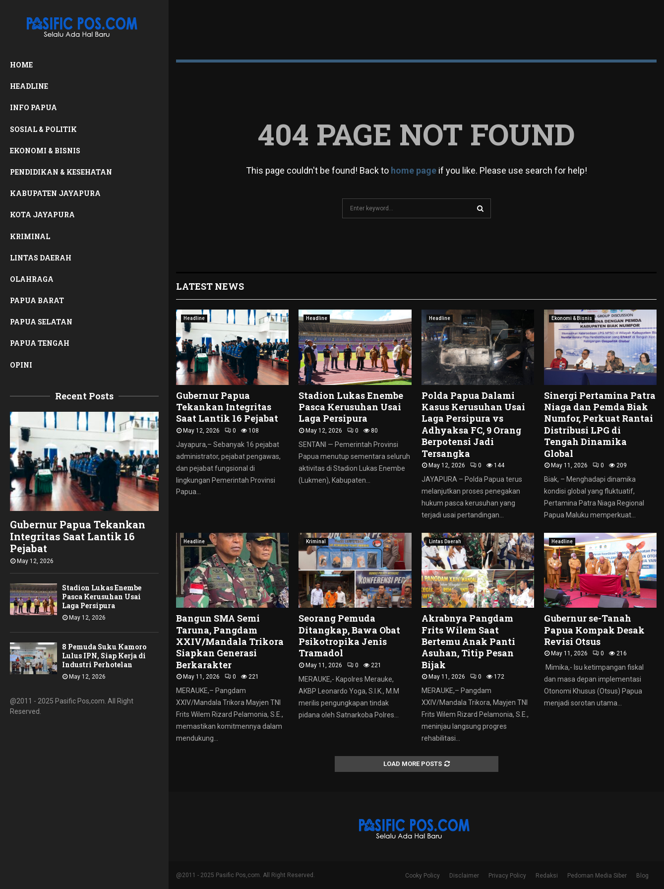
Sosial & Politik (43, 129)
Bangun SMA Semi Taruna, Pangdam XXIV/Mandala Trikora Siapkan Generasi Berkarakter (230, 641)
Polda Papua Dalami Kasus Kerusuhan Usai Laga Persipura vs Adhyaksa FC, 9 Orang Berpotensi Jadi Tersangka (473, 424)
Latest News (210, 286)
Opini (21, 365)
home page (413, 170)
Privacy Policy (507, 875)
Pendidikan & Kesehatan (61, 172)
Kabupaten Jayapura (55, 193)
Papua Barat (37, 300)
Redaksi (547, 875)
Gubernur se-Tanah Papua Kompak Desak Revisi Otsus (594, 629)
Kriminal (30, 236)
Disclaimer (464, 875)
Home (21, 64)
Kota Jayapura (42, 214)
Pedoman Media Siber (597, 875)
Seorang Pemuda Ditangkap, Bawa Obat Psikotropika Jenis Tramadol (349, 635)
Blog (642, 875)
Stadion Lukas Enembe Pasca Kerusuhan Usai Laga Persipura (101, 596)
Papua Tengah (39, 343)
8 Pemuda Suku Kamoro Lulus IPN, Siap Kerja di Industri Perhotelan (104, 655)
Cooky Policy (422, 875)
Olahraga (32, 279)
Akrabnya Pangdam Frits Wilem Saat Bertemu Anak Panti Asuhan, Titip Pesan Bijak (468, 641)
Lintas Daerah (40, 257)
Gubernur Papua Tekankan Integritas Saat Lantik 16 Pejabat (77, 536)
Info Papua (33, 107)
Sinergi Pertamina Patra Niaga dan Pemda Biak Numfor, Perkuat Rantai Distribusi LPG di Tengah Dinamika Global (600, 424)
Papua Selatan (41, 321)
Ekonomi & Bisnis (45, 150)
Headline (29, 86)
